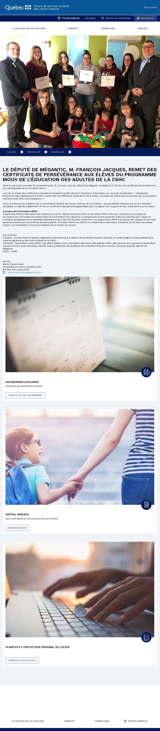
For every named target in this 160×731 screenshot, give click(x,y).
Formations (108, 28)
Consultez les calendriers (25, 395)
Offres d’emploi (137, 721)
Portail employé (70, 18)
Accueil (11, 152)
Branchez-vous (17, 528)
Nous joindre (150, 7)
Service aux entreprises (118, 18)
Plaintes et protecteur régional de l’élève (39, 647)
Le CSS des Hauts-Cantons (29, 28)
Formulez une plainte (22, 661)
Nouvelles (90, 18)
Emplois (142, 28)
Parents (73, 28)
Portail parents (18, 515)
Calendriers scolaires (23, 382)
